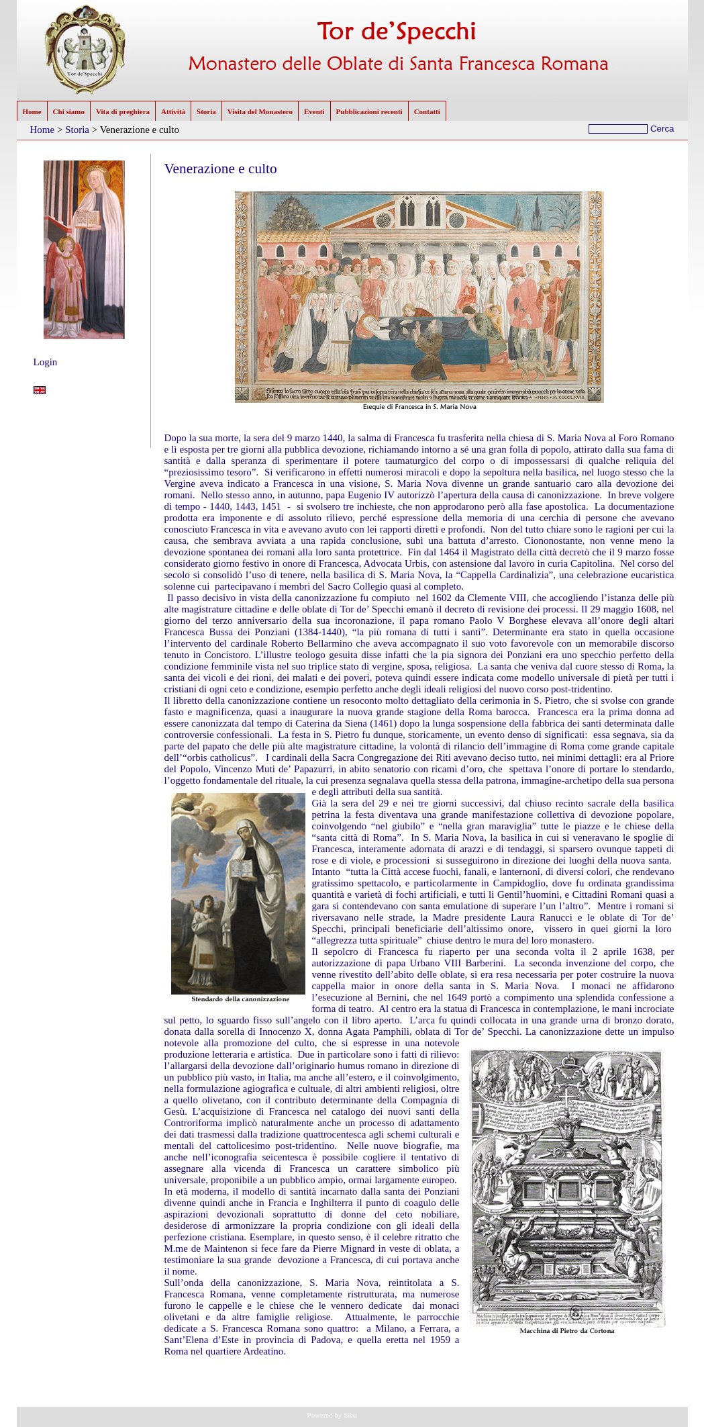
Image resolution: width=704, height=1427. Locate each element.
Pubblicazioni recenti (369, 111)
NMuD (386, 1415)
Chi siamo (69, 111)
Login (46, 362)
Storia (206, 111)
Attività (173, 111)
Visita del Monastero (260, 111)
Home (32, 111)
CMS (365, 1415)
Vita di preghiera (123, 111)
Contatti (427, 111)
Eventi (314, 111)
